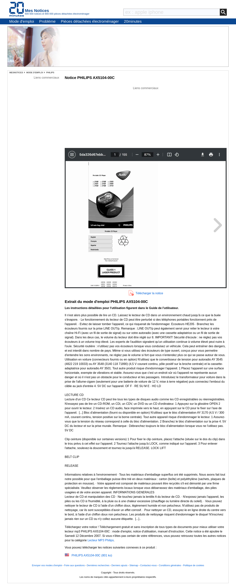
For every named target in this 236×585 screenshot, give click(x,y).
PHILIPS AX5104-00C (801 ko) (92, 555)
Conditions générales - (171, 565)
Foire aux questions (74, 565)
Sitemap (133, 565)
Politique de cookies (193, 565)
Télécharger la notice (149, 293)
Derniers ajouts (119, 565)
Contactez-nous (148, 565)
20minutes (133, 21)
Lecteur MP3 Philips (101, 540)
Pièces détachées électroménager (90, 21)
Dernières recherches (98, 565)
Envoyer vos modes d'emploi (47, 565)
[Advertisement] (146, 116)
